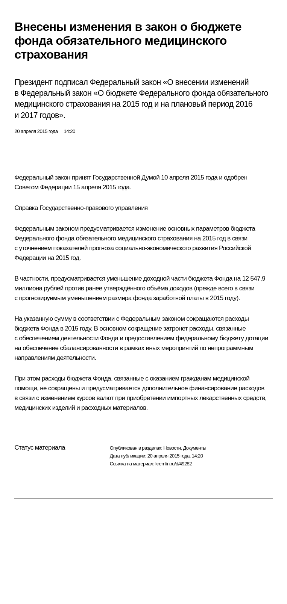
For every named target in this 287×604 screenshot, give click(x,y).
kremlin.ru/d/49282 (173, 464)
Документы (194, 448)
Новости (172, 448)
